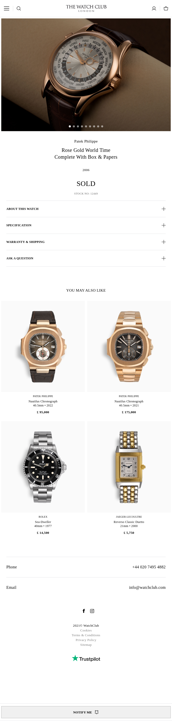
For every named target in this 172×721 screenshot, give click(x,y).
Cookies (86, 630)
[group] (86, 74)
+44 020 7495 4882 (149, 567)
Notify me (86, 712)
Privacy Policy (86, 640)
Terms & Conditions (86, 635)
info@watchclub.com (147, 587)
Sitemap (86, 645)
